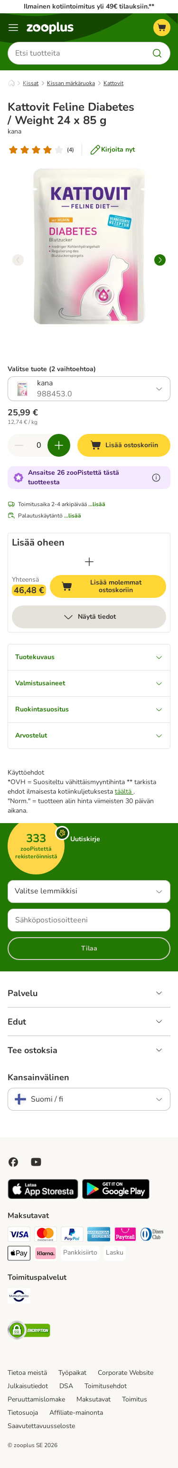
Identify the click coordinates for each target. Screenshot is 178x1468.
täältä (124, 791)
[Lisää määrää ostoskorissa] (58, 445)
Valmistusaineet (89, 683)
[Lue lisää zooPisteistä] (156, 477)
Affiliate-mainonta (76, 1412)
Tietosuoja (23, 1412)
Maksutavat (93, 1399)
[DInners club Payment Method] (152, 1236)
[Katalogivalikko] (13, 27)
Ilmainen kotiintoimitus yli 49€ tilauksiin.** (89, 6)
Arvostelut (89, 735)
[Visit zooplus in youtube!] (36, 1162)
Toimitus (134, 1399)
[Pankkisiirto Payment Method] (80, 1252)
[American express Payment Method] (98, 1236)
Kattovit (113, 83)
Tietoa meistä (27, 1372)
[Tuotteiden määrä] (39, 445)
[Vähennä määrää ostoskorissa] (19, 445)
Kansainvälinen (38, 1077)
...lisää (96, 504)
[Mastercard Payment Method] (45, 1236)
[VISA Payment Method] (19, 1236)
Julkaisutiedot (28, 1386)
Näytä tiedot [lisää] (89, 617)
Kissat (30, 83)
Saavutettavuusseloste (41, 1425)
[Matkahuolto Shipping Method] (19, 1297)
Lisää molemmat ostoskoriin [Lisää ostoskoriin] (113, 586)
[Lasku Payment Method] (114, 1252)
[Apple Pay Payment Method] (19, 1255)
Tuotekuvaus (89, 657)
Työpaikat (72, 1372)
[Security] (29, 1332)
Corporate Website (125, 1372)
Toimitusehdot (105, 1386)
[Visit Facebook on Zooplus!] (13, 1162)
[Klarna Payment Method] (45, 1255)
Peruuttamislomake (36, 1399)
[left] (18, 260)
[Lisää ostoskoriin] (123, 445)
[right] (160, 260)
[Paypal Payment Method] (72, 1236)
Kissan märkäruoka (71, 83)
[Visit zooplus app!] (43, 1196)
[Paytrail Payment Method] (125, 1236)
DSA (66, 1386)
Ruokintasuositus (89, 709)
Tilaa (89, 948)
